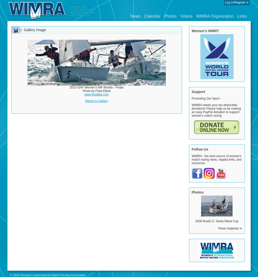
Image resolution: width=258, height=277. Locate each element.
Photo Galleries (230, 228)
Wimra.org (52, 10)
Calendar (152, 16)
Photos (170, 16)
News (135, 16)
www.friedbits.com (96, 94)
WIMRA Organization (215, 16)
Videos (186, 16)
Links (242, 16)
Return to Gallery (96, 101)
